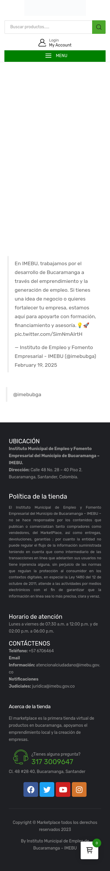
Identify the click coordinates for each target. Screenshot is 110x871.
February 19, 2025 (36, 365)
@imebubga (27, 394)
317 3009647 (52, 762)
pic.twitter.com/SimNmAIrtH (48, 334)
